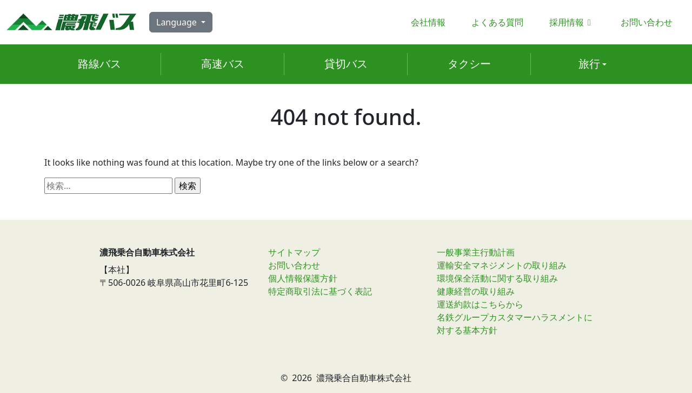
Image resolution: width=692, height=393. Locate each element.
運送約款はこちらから (480, 304)
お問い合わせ (647, 22)
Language (177, 22)
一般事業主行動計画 (476, 252)
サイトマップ (294, 252)
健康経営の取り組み (476, 291)
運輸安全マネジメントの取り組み (502, 265)
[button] (592, 64)
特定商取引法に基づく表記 (320, 291)
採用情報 (572, 22)
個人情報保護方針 (302, 278)
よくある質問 (497, 22)
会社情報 (428, 22)
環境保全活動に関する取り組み (497, 278)
